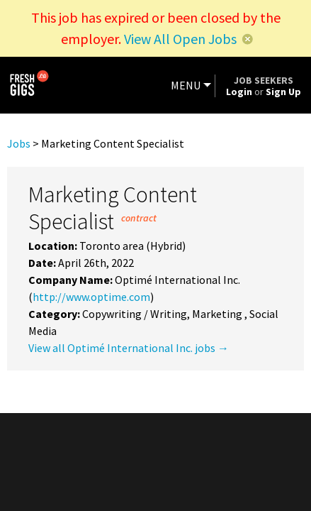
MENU (185, 85)
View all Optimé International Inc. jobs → (128, 348)
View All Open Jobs (180, 39)
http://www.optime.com (91, 297)
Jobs (18, 143)
